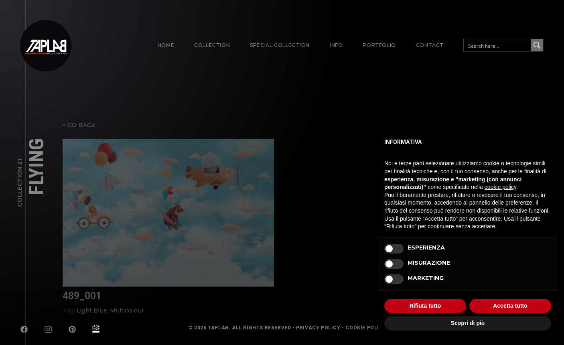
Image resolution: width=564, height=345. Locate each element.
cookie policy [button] (500, 187)
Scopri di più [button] (468, 323)
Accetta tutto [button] (510, 305)
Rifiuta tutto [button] (425, 305)
